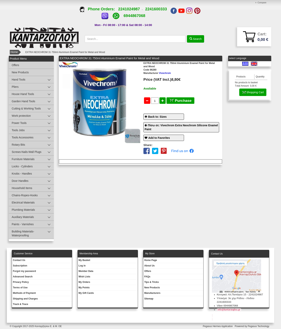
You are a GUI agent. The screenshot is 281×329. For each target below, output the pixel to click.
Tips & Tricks (151, 282)
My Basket (84, 260)
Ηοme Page (150, 260)
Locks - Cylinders (22, 166)
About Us (149, 265)
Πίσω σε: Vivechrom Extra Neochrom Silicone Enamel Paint (181, 127)
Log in (82, 265)
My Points (84, 287)
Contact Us (19, 260)
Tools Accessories (22, 137)
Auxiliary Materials (23, 217)
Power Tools (19, 123)
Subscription (20, 265)
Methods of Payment (24, 293)
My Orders (84, 282)
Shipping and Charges (25, 298)
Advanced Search (23, 276)
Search (197, 38)
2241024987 (129, 9)
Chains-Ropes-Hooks (25, 195)
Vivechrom (157, 73)
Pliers (15, 86)
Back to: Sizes (157, 116)
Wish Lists (84, 276)
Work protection (21, 115)
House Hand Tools (23, 94)
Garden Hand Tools (23, 101)
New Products (20, 72)
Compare (262, 2)
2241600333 (156, 9)
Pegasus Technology (259, 326)
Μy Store (150, 253)
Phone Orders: (99, 9)
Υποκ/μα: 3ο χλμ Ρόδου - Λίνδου (235, 298)
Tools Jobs (18, 130)
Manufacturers (152, 293)
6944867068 (134, 15)
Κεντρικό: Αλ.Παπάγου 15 (231, 294)
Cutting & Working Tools (26, 108)
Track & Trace (20, 304)
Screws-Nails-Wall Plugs (26, 151)
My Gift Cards (86, 293)
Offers (15, 65)
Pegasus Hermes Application (218, 326)
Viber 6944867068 (227, 305)
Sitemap (148, 298)
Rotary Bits (18, 144)
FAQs (147, 276)
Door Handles (20, 180)
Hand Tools (18, 79)
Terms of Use (20, 287)
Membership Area (89, 253)
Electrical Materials (23, 202)
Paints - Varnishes (23, 224)
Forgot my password (24, 271)
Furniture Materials (23, 159)
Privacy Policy (21, 282)
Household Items (22, 188)
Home (14, 52)
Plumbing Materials (23, 209)
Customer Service (23, 253)
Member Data (86, 271)
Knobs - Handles (22, 173)
